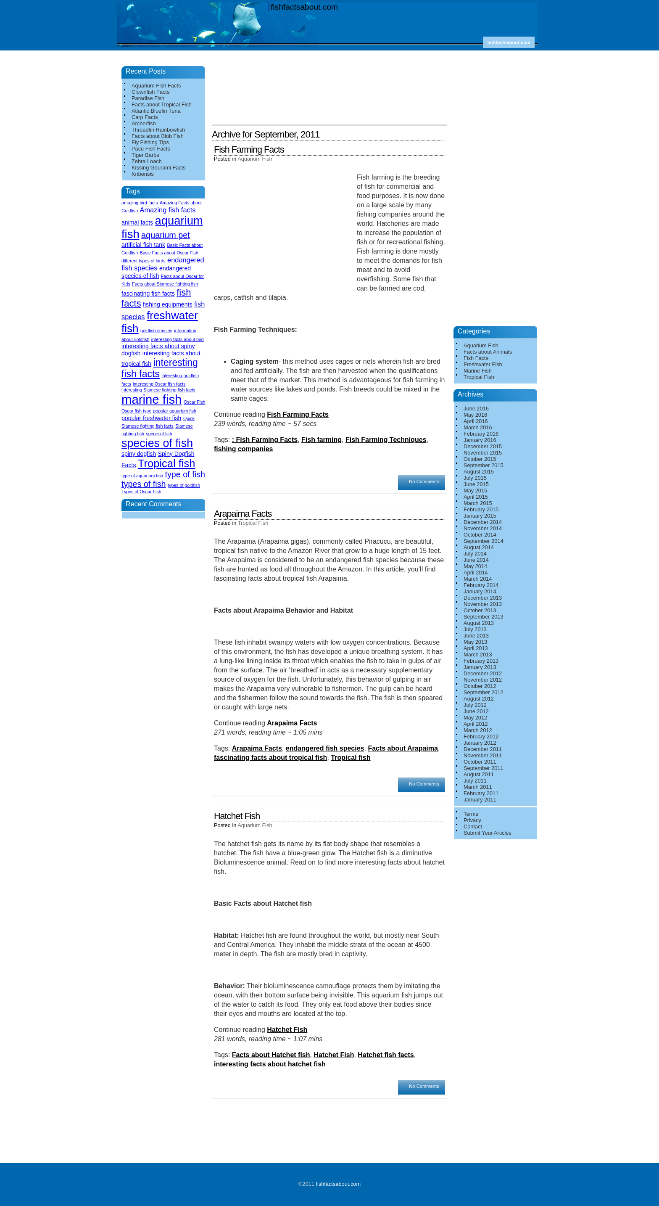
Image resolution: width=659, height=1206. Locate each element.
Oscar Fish (195, 402)
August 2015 (479, 471)
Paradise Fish (148, 98)
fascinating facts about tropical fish (270, 757)
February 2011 (481, 793)
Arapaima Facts (243, 513)
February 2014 (481, 585)
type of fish (185, 474)
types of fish (143, 484)
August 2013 (479, 623)
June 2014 (476, 560)
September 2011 (483, 768)
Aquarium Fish (254, 159)
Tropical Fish (253, 523)
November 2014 (483, 528)
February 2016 (481, 434)
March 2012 (478, 730)
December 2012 (483, 673)
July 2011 (475, 781)
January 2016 (480, 440)
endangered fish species (325, 748)
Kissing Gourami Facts (159, 167)
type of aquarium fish (142, 475)
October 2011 (480, 762)
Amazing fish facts (168, 210)
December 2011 (483, 749)
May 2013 (475, 642)
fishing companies (243, 448)
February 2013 (481, 661)
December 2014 (483, 522)
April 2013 (476, 648)
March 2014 (478, 579)
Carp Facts (145, 117)
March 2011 (478, 787)
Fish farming (321, 439)
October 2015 (480, 459)
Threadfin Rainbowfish (158, 130)
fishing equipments (167, 304)
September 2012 (483, 692)
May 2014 (475, 566)
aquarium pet (165, 235)
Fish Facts (476, 358)
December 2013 (483, 598)
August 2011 (479, 774)
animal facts (137, 222)
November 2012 (483, 680)
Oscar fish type (136, 410)
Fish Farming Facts (249, 149)
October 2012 (480, 686)
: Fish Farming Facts (265, 439)
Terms (471, 814)
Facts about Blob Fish (158, 136)
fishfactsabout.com (304, 7)
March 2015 (478, 503)
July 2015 (475, 478)
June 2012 (476, 711)
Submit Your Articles (487, 833)
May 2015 (475, 490)
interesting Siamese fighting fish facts (158, 389)
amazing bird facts (139, 202)
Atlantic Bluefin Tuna (156, 111)
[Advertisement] (331, 71)
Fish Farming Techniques (386, 439)
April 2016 (476, 421)
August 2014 (479, 547)
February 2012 (481, 736)
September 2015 (483, 465)
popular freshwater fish (151, 418)
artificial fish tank (143, 244)
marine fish (151, 399)
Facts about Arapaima (403, 748)
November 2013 (483, 604)
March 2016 (478, 427)
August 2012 (479, 699)
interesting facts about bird (177, 339)
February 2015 (481, 509)
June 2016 (476, 408)
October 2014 (480, 535)
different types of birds (143, 260)
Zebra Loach (147, 161)
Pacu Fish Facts (151, 148)
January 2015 (480, 516)
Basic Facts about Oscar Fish (169, 252)
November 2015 (483, 453)
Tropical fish (350, 757)
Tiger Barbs (145, 155)
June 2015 (476, 484)
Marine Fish (478, 371)
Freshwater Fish (483, 364)
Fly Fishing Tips (150, 142)
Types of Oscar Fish (141, 491)
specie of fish (159, 433)
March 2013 (478, 654)
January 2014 (480, 591)
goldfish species (156, 330)
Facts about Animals (488, 352)
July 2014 (475, 553)
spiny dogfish (138, 453)
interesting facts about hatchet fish (270, 1064)
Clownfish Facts (150, 92)
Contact (473, 826)
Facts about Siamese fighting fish (165, 283)
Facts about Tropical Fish (162, 104)
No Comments (424, 481)
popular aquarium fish (174, 410)
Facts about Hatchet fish (271, 1054)
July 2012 (475, 705)
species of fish (157, 443)
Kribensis (143, 174)
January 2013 (480, 667)
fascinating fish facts (148, 293)
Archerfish (144, 123)
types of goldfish (184, 485)
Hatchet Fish (237, 816)
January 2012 (480, 743)
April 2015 (476, 497)
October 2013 (480, 610)
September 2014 (483, 541)
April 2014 (476, 572)
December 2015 (483, 446)
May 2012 (475, 717)
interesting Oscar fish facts (159, 383)
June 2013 (476, 635)
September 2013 (483, 617)
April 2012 (476, 724)
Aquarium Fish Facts (156, 85)
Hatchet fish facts (386, 1054)
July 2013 (475, 629)
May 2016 (475, 415)
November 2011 (483, 755)
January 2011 (480, 799)
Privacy (472, 820)
